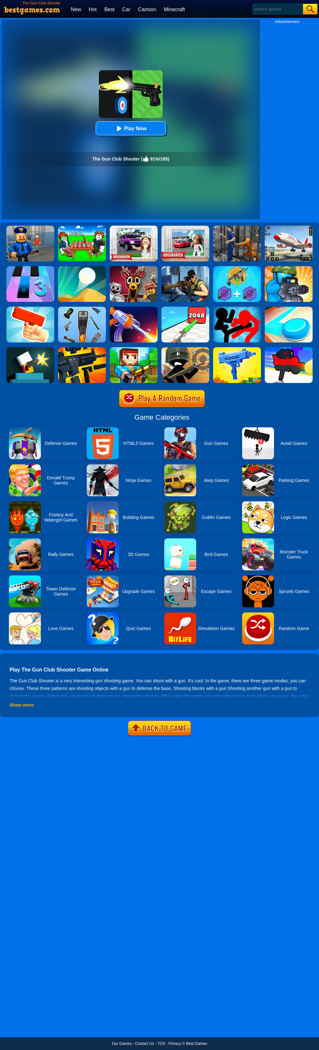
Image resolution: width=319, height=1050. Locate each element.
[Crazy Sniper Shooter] (185, 349)
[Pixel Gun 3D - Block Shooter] (134, 349)
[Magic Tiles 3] (30, 268)
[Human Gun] (289, 349)
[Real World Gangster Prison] (237, 228)
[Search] (277, 9)
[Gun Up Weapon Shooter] (185, 309)
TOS (161, 1043)
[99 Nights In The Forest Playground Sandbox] (134, 268)
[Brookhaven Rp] (185, 228)
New (76, 9)
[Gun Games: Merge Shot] (237, 268)
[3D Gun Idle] (237, 349)
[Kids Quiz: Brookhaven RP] (134, 228)
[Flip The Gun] (134, 309)
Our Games (122, 1043)
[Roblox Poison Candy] (82, 228)
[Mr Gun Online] (30, 349)
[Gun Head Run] (82, 309)
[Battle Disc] (289, 309)
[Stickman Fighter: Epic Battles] (237, 309)
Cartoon (147, 9)
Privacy (174, 1043)
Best (109, 9)
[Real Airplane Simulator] (289, 228)
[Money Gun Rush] (30, 309)
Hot (93, 9)
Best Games (196, 1043)
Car (126, 9)
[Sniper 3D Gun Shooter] (185, 268)
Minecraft (174, 9)
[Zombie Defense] (289, 268)
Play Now (130, 128)
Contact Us (144, 1043)
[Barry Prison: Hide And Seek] (30, 228)
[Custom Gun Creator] (82, 349)
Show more (21, 705)
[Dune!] (82, 268)
